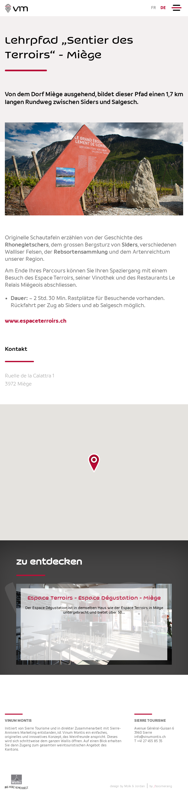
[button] (94, 463)
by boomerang (160, 786)
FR (153, 8)
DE (163, 8)
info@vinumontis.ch (150, 737)
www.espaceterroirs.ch (35, 321)
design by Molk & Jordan (127, 786)
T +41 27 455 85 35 (148, 741)
